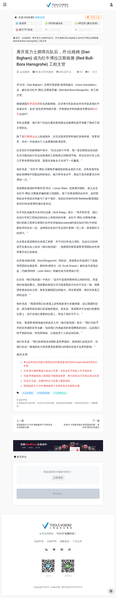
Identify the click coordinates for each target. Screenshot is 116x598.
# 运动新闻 (28, 393)
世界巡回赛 (33, 103)
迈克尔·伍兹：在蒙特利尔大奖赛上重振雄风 (47, 380)
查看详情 (40, 17)
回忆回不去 (63, 72)
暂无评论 (21, 456)
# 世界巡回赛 (43, 393)
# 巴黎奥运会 (60, 393)
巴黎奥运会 (30, 136)
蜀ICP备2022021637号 (71, 587)
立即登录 (58, 477)
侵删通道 (64, 541)
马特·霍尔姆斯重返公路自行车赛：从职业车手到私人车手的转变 (58, 370)
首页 (18, 38)
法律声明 (52, 541)
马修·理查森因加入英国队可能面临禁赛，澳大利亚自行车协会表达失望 (61, 375)
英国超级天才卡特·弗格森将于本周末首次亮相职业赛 (52, 385)
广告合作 (77, 541)
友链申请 (39, 541)
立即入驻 (93, 17)
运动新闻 (26, 38)
